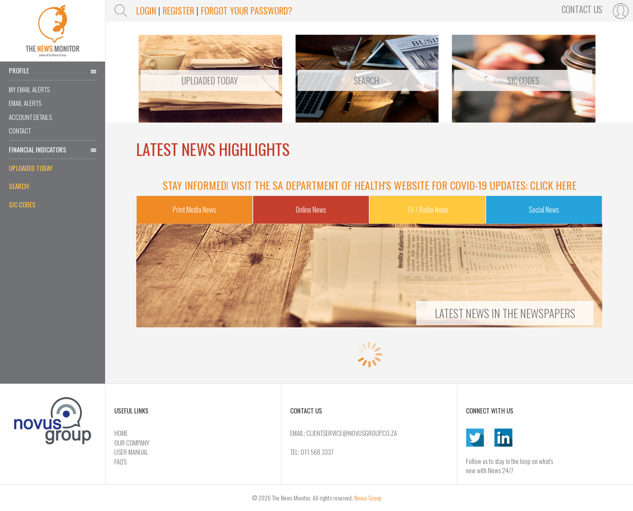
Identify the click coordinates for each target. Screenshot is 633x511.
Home (121, 433)
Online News (311, 209)
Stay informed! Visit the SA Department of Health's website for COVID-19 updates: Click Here (369, 185)
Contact (20, 130)
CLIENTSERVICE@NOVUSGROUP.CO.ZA (351, 433)
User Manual (131, 452)
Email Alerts (25, 103)
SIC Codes (22, 204)
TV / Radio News (427, 209)
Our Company (131, 442)
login (146, 10)
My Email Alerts (29, 89)
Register (178, 10)
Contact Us (582, 9)
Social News (544, 209)
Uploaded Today (30, 168)
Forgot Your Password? (246, 10)
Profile (52, 70)
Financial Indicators (52, 149)
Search (19, 186)
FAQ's (120, 461)
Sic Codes (523, 80)
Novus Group (368, 497)
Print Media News (194, 209)
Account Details (30, 117)
